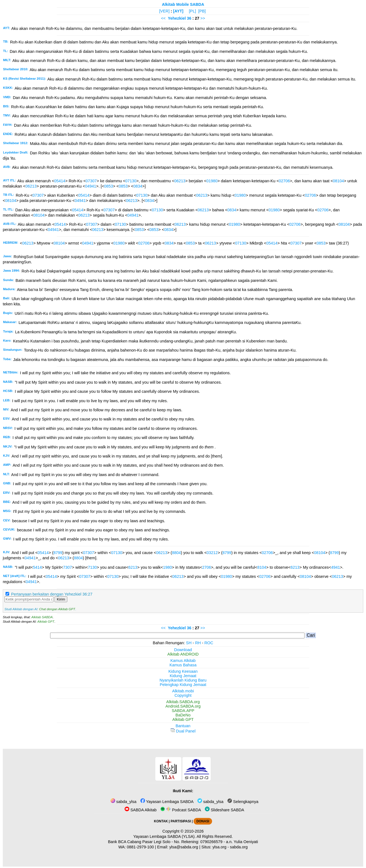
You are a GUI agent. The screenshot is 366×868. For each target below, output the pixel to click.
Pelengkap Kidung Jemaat (183, 684)
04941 (90, 186)
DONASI (202, 821)
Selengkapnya (242, 801)
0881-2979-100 (140, 847)
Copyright (183, 695)
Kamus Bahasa (183, 665)
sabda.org (239, 847)
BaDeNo (183, 715)
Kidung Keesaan (183, 671)
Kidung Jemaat (183, 676)
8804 (176, 552)
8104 (261, 567)
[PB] (202, 11)
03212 (212, 552)
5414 (37, 567)
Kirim (61, 599)
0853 (108, 186)
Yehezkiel (177, 18)
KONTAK (161, 821)
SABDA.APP (183, 710)
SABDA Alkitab (140, 810)
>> (202, 18)
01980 (211, 181)
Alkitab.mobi (183, 691)
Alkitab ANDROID (183, 654)
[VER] (164, 11)
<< (163, 18)
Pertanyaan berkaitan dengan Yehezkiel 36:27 (51, 594)
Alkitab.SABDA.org (183, 702)
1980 (167, 567)
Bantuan (183, 726)
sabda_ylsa (123, 801)
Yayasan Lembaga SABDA (167, 801)
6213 (132, 567)
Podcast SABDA (180, 810)
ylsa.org (219, 847)
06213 (179, 181)
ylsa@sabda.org (183, 847)
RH (198, 643)
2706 (206, 567)
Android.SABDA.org (182, 706)
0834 (137, 186)
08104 (338, 181)
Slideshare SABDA (224, 810)
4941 (335, 567)
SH (189, 643)
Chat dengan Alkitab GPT (57, 609)
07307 (91, 181)
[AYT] (178, 11)
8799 (57, 552)
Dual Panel (183, 731)
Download (183, 650)
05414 (59, 181)
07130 (130, 181)
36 (189, 18)
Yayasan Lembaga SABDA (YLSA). (164, 836)
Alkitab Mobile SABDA (183, 4)
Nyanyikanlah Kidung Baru (183, 680)
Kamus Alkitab (182, 660)
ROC (208, 643)
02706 (284, 181)
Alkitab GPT (45, 621)
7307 (67, 567)
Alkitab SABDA (42, 617)
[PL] (192, 11)
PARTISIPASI (181, 821)
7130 (92, 567)
